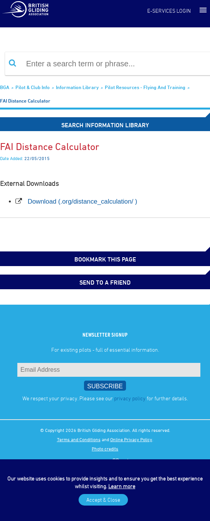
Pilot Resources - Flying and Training (145, 87)
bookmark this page (105, 259)
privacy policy (130, 398)
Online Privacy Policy (131, 439)
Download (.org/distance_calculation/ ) (83, 201)
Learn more (121, 486)
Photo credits (105, 448)
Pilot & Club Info (32, 87)
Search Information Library (105, 124)
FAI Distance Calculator (25, 101)
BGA (4, 87)
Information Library (77, 87)
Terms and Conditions (79, 439)
